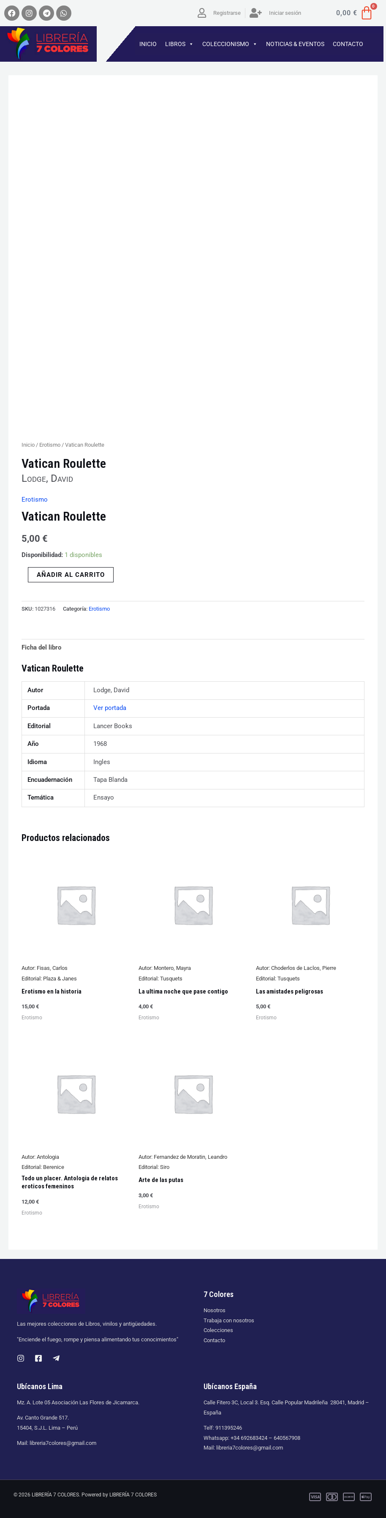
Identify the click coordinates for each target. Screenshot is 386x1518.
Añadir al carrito (71, 575)
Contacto (214, 1340)
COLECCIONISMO (230, 44)
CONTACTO (348, 44)
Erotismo (49, 445)
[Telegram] (56, 1358)
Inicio (28, 445)
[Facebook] (38, 1358)
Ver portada (109, 708)
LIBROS (179, 44)
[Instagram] (20, 1358)
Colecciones (218, 1330)
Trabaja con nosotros (229, 1320)
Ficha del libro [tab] (41, 647)
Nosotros (215, 1310)
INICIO (148, 44)
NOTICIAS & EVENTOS (295, 44)
